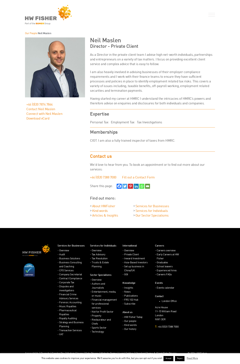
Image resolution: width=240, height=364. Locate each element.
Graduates (162, 262)
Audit (62, 254)
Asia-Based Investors (136, 262)
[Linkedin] (136, 186)
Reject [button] (179, 359)
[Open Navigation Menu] (211, 14)
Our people (130, 321)
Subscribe (129, 304)
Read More (192, 358)
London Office (169, 301)
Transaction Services (70, 330)
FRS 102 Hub (131, 300)
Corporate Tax (66, 282)
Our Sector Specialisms (152, 215)
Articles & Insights (105, 215)
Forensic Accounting (70, 302)
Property (96, 316)
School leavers (164, 266)
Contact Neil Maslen (40, 109)
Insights (128, 288)
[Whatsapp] (141, 186)
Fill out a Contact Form (138, 177)
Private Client (131, 254)
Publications (131, 296)
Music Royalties (67, 306)
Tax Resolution (100, 258)
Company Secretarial (70, 274)
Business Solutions (69, 258)
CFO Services (66, 270)
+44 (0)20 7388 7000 (103, 177)
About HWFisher (103, 206)
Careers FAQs (164, 274)
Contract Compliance (70, 278)
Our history (130, 329)
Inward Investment (134, 258)
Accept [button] (168, 359)
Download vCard (37, 118)
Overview (64, 250)
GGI (126, 274)
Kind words (100, 211)
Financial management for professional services (104, 304)
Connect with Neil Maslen (44, 114)
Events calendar (165, 288)
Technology (98, 332)
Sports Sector (99, 328)
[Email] (147, 186)
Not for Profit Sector (103, 312)
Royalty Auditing (68, 318)
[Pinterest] (130, 186)
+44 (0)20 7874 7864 (39, 104)
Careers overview (166, 250)
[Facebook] (119, 186)
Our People (31, 33)
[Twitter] (124, 186)
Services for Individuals (152, 211)
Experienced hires (167, 270)
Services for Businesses (152, 206)
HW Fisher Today (133, 317)
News (127, 292)
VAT (61, 334)
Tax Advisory (98, 254)
